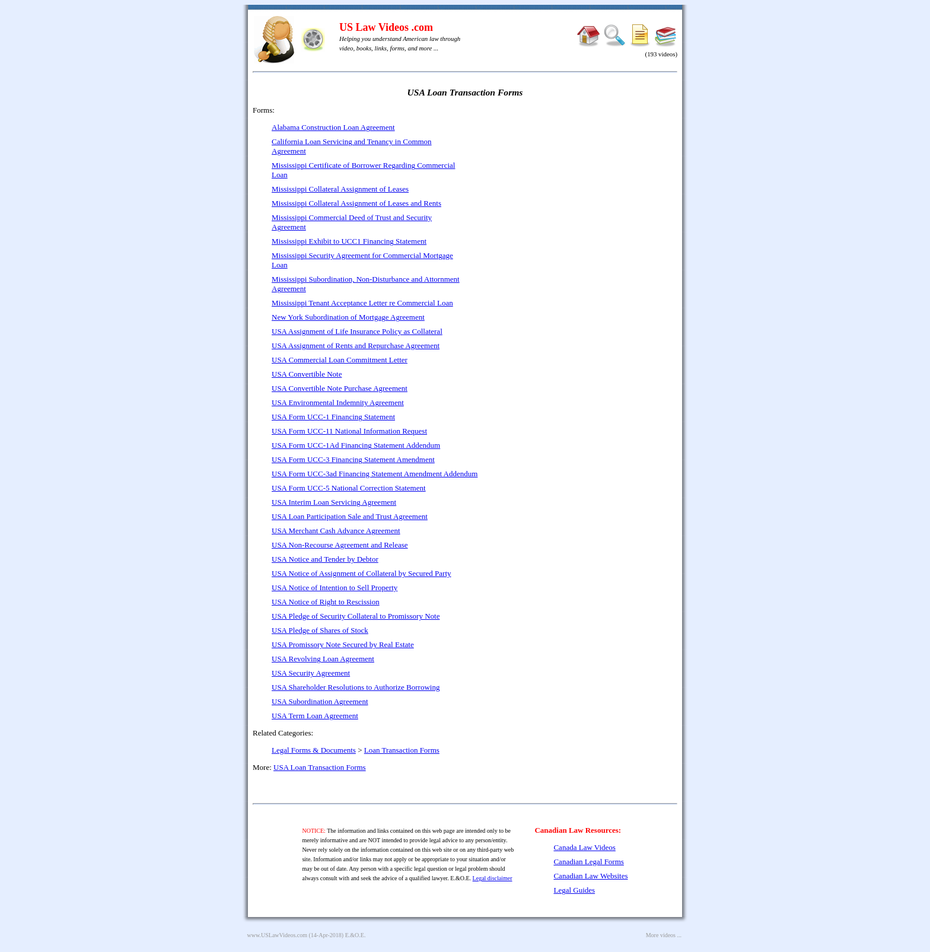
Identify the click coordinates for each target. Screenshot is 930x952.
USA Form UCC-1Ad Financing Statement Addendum (356, 445)
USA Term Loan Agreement (315, 715)
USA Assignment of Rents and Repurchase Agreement (355, 345)
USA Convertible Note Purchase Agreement (339, 388)
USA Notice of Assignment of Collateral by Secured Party (361, 573)
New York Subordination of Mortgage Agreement (348, 317)
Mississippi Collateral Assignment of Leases (340, 188)
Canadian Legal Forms (588, 861)
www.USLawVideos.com (277, 935)
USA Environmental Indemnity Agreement (338, 402)
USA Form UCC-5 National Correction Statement (349, 487)
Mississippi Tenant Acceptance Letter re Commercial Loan (362, 302)
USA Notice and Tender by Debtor (325, 559)
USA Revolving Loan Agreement (323, 658)
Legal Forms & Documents (314, 750)
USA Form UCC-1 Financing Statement (333, 416)
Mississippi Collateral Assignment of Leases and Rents (356, 203)
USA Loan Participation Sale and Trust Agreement (350, 516)
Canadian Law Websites (590, 875)
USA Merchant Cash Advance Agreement (336, 530)
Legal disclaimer (492, 878)
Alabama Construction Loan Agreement (333, 127)
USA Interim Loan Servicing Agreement (334, 502)
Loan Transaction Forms (401, 750)
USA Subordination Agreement (320, 701)
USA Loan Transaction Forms (319, 767)
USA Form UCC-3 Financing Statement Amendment (353, 459)
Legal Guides (574, 890)
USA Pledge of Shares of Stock (320, 630)
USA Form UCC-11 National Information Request (349, 430)
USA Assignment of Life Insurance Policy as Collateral (357, 331)
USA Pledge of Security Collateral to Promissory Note (355, 616)
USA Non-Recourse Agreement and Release (340, 544)
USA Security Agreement (311, 672)
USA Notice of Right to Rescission (326, 601)
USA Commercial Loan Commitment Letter (339, 359)
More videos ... (663, 935)
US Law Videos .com (386, 27)
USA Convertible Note (307, 374)
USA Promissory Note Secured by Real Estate (343, 644)
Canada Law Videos (584, 847)
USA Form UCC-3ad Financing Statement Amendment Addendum (374, 473)
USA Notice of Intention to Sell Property (334, 587)
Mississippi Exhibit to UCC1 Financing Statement (349, 241)
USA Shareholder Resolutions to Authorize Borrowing (355, 687)
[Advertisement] (575, 190)
